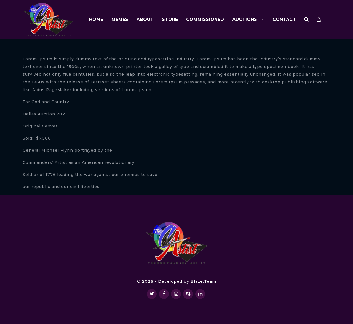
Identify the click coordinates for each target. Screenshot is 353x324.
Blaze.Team (203, 281)
